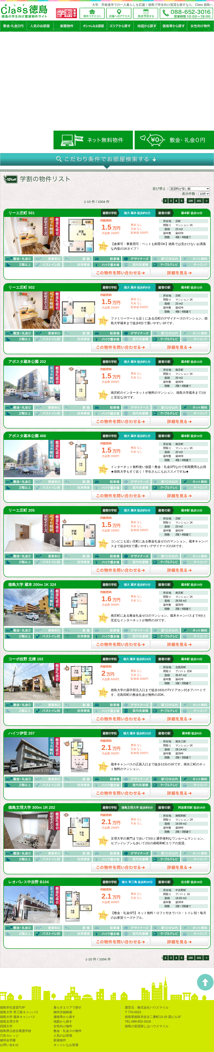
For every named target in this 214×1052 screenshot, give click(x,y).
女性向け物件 (63, 1026)
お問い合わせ (9, 1045)
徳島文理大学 (9, 1021)
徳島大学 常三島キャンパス (19, 1012)
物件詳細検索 (63, 1012)
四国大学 (6, 1026)
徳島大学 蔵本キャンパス (17, 1017)
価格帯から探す (64, 1017)
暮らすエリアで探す (68, 1007)
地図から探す (63, 1021)
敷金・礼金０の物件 (68, 1031)
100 (190, 200)
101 (199, 200)
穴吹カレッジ (9, 1035)
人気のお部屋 (63, 1035)
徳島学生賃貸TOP (12, 1007)
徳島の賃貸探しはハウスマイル (147, 1026)
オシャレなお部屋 (66, 1045)
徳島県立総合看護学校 (15, 1031)
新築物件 (60, 1040)
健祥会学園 (8, 1040)
